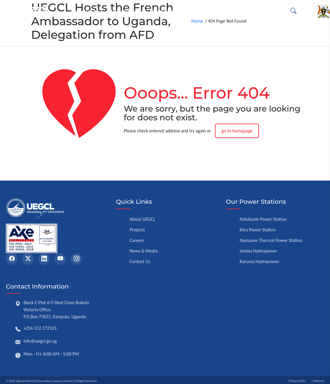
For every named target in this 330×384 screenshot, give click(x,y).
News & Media (144, 251)
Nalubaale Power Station (263, 219)
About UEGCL (142, 219)
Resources (215, 11)
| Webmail (318, 381)
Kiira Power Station (258, 230)
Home (198, 24)
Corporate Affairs (170, 11)
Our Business (121, 11)
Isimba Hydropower (258, 251)
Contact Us (140, 261)
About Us (81, 11)
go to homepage (236, 131)
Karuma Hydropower (259, 261)
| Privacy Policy (296, 381)
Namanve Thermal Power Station (271, 240)
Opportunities (257, 11)
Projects (137, 230)
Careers (137, 240)
